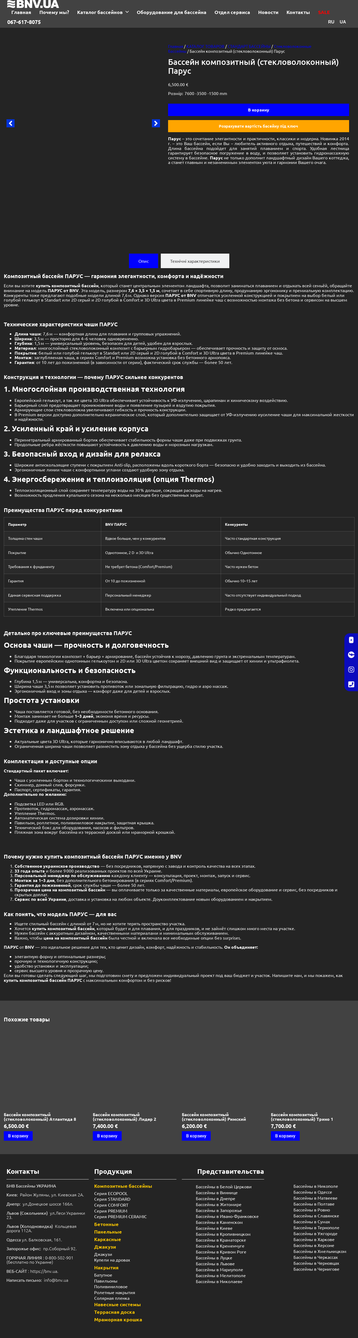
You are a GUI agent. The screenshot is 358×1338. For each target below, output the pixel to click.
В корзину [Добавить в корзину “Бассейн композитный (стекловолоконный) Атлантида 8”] (18, 1138)
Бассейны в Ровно (312, 1212)
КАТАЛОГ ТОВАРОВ (205, 46)
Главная (175, 46)
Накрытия (106, 1270)
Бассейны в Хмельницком (320, 1254)
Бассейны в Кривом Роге (221, 1254)
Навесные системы (117, 1307)
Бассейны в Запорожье (219, 1213)
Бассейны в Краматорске (221, 1242)
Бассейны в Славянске (316, 1218)
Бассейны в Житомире (218, 1207)
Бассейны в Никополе (316, 1189)
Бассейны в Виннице (217, 1195)
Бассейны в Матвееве (315, 1200)
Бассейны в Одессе (313, 1194)
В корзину (258, 110)
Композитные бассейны (123, 1188)
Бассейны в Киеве (214, 1230)
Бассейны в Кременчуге (220, 1248)
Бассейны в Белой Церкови (224, 1189)
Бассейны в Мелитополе (221, 1278)
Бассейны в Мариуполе (219, 1272)
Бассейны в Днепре (215, 1201)
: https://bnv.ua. (32, 1274)
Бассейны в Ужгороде (315, 1236)
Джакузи (105, 1249)
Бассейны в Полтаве (314, 1206)
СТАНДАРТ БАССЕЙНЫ (249, 46)
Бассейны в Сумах (312, 1224)
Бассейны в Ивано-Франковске (227, 1218)
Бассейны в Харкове (314, 1242)
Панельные (108, 1234)
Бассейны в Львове (215, 1266)
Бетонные (106, 1227)
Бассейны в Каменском (219, 1224)
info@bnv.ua (56, 1283)
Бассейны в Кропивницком (223, 1236)
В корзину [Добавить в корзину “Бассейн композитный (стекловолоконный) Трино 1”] (285, 1138)
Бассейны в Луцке (214, 1260)
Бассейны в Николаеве (219, 1284)
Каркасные (107, 1242)
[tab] (143, 264)
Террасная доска (114, 1314)
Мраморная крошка (118, 1322)
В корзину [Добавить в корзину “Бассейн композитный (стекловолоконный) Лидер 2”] (107, 1138)
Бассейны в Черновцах (316, 1266)
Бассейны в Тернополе (316, 1230)
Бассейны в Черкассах (316, 1260)
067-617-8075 (24, 21)
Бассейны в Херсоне (314, 1248)
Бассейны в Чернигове (316, 1271)
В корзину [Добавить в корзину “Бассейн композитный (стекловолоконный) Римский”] (196, 1138)
